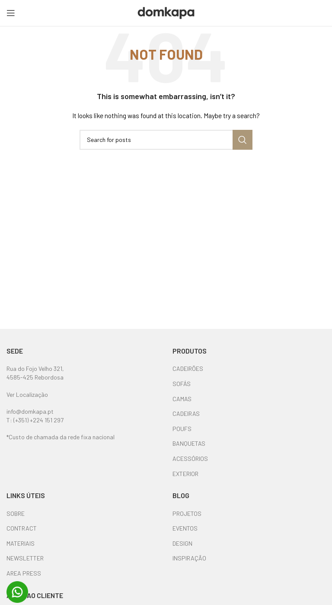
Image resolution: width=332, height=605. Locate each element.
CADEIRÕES (187, 368)
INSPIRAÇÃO (189, 558)
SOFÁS (181, 383)
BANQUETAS (188, 443)
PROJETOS (186, 513)
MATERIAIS (20, 543)
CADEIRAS (186, 413)
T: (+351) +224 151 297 (35, 420)
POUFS (182, 428)
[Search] (166, 140)
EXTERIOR (185, 473)
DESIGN (182, 543)
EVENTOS (185, 528)
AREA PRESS (23, 573)
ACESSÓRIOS (190, 458)
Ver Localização (27, 394)
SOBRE (15, 513)
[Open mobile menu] (10, 13)
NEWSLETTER (25, 558)
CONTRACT (21, 528)
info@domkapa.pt (30, 411)
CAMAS (182, 398)
